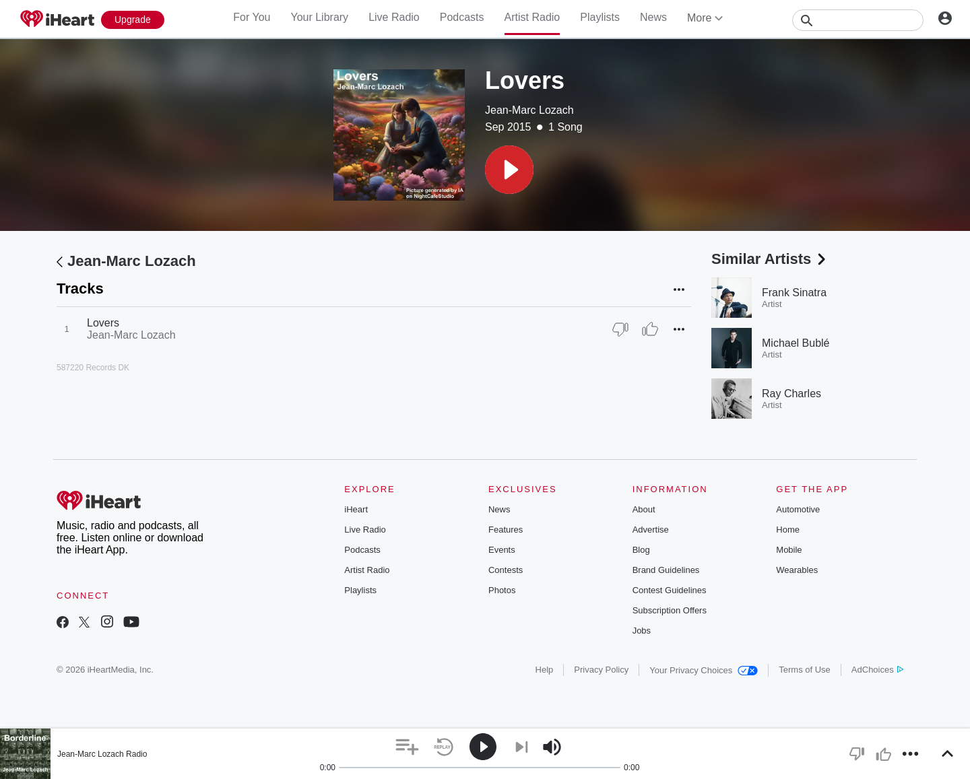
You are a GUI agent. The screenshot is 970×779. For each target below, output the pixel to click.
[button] (509, 169)
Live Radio (394, 17)
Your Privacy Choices (703, 670)
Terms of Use (805, 670)
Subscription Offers (670, 610)
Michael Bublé (796, 343)
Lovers (103, 323)
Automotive (798, 509)
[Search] (858, 20)
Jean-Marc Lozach (529, 110)
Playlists (600, 17)
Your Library (319, 17)
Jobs (642, 630)
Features (505, 529)
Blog (641, 550)
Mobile (789, 550)
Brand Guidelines (666, 570)
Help (545, 670)
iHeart (356, 509)
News (653, 17)
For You (251, 17)
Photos (501, 590)
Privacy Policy (601, 670)
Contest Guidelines (670, 590)
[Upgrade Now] (132, 20)
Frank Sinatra (794, 292)
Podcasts (462, 17)
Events (501, 550)
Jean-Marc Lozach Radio (102, 754)
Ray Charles (791, 393)
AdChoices (877, 670)
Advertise (651, 529)
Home (788, 529)
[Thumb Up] (650, 329)
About (644, 509)
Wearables (797, 570)
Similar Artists (770, 258)
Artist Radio (532, 17)
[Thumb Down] (620, 329)
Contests (505, 570)
